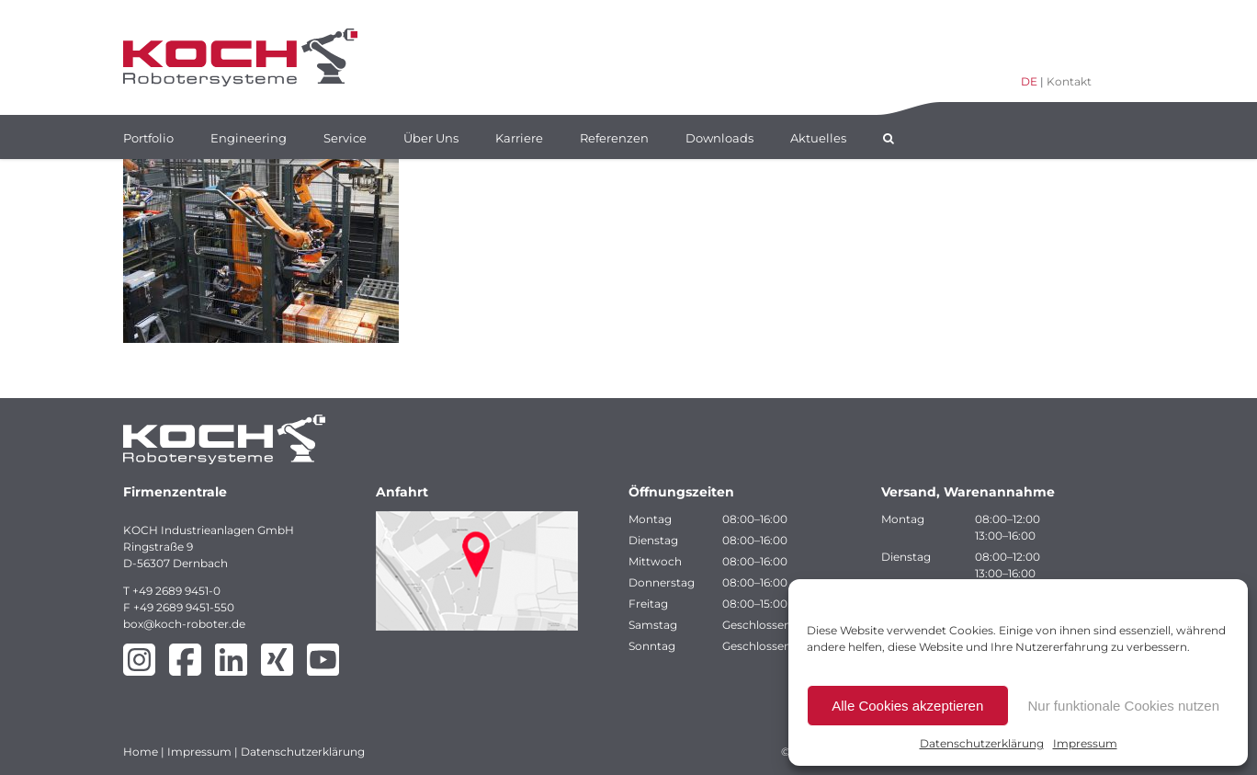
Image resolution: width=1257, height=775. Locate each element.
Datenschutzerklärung (982, 743)
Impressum (1085, 743)
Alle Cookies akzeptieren (907, 705)
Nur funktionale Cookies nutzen (1123, 705)
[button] (888, 137)
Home (140, 751)
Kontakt (1069, 81)
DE (1029, 81)
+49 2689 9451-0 (176, 591)
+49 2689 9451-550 (183, 607)
